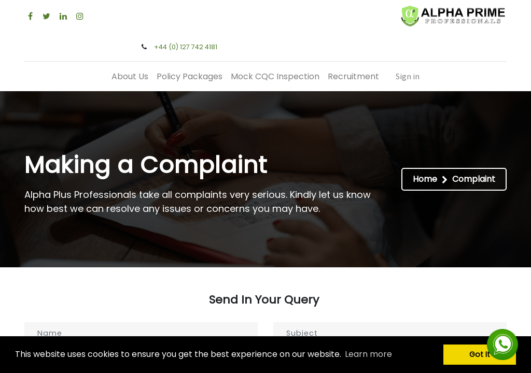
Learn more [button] (368, 354)
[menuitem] (129, 76)
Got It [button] (479, 354)
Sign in (408, 76)
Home (425, 179)
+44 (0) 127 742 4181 (185, 46)
